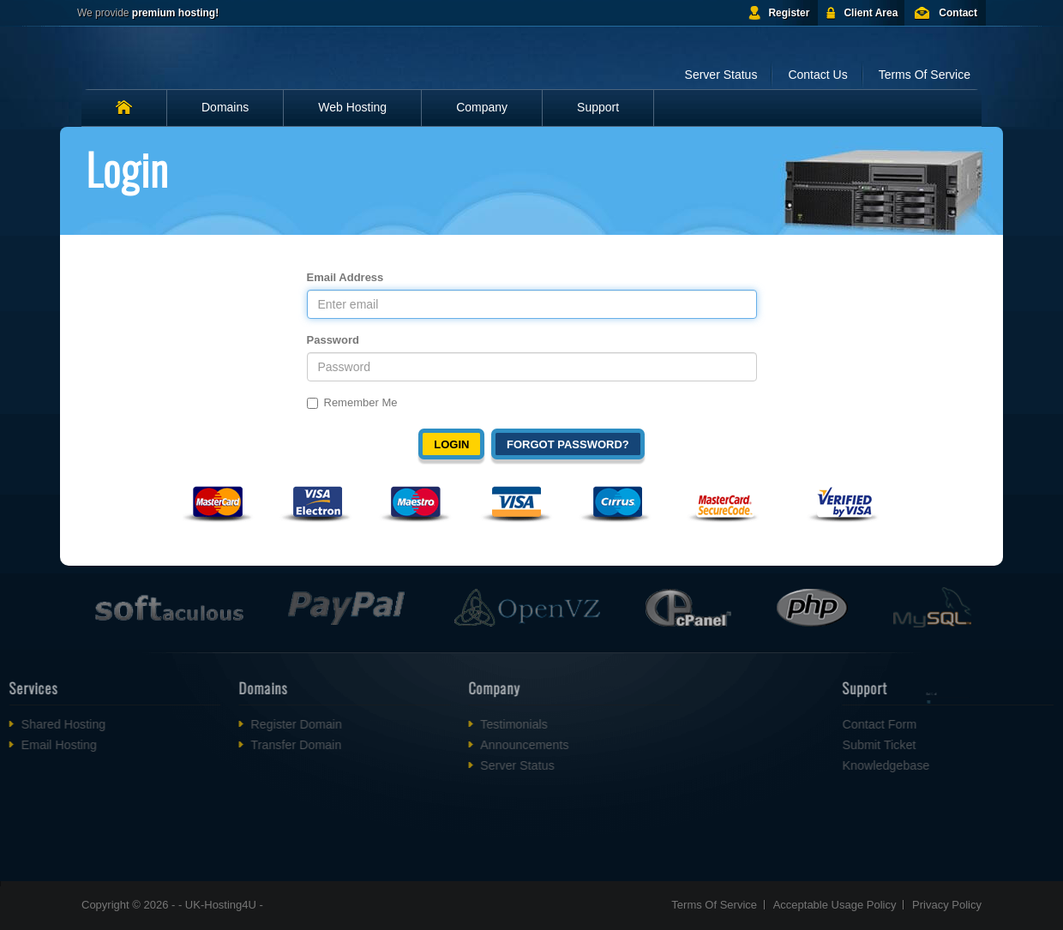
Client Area (871, 13)
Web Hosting (352, 107)
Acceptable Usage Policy (835, 904)
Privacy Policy (947, 904)
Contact (958, 13)
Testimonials (476, 724)
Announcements (486, 745)
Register (788, 13)
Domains (225, 107)
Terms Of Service (924, 74)
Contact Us (817, 74)
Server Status (721, 74)
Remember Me (352, 402)
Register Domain (258, 724)
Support (598, 107)
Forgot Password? (568, 444)
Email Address (345, 277)
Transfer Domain (258, 745)
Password (333, 339)
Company (481, 107)
